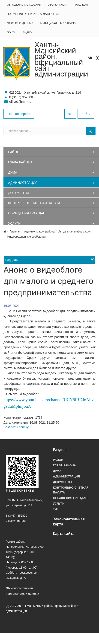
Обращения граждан (26, 213)
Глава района (20, 162)
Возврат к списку (16, 427)
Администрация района (39, 231)
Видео (27, 32)
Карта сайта (64, 533)
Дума (12, 172)
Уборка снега (57, 4)
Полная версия (19, 114)
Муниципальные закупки (58, 23)
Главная (15, 231)
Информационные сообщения (26, 236)
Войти (85, 114)
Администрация (23, 182)
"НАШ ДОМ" (82, 4)
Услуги (14, 223)
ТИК (56, 509)
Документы (18, 193)
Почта (11, 32)
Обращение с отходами (24, 4)
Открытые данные (20, 23)
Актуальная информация (74, 231)
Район (13, 152)
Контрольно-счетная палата (34, 203)
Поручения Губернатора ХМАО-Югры (33, 14)
